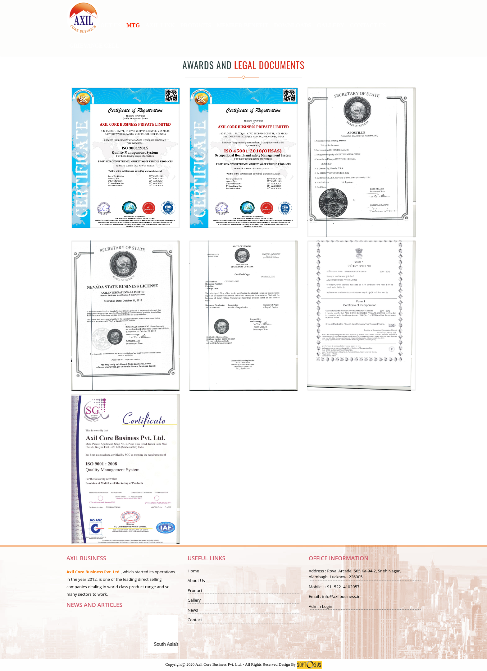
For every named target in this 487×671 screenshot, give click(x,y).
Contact (195, 619)
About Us (196, 580)
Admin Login (320, 606)
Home (193, 571)
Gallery (194, 600)
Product (195, 590)
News (193, 610)
